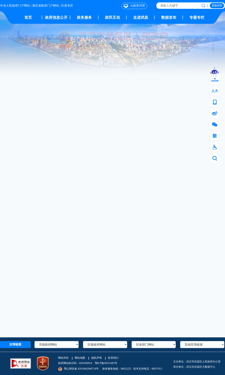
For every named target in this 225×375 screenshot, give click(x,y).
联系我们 (113, 357)
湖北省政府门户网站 (45, 5)
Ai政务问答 (134, 5)
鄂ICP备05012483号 (106, 363)
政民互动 (112, 17)
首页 (28, 17)
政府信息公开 (56, 17)
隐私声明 (96, 357)
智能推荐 (217, 5)
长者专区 (67, 5)
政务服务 (84, 17)
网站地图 (80, 357)
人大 (214, 91)
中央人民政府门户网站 (15, 5)
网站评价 (63, 357)
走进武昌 (140, 17)
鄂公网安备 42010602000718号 (81, 368)
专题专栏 (196, 17)
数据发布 (168, 17)
